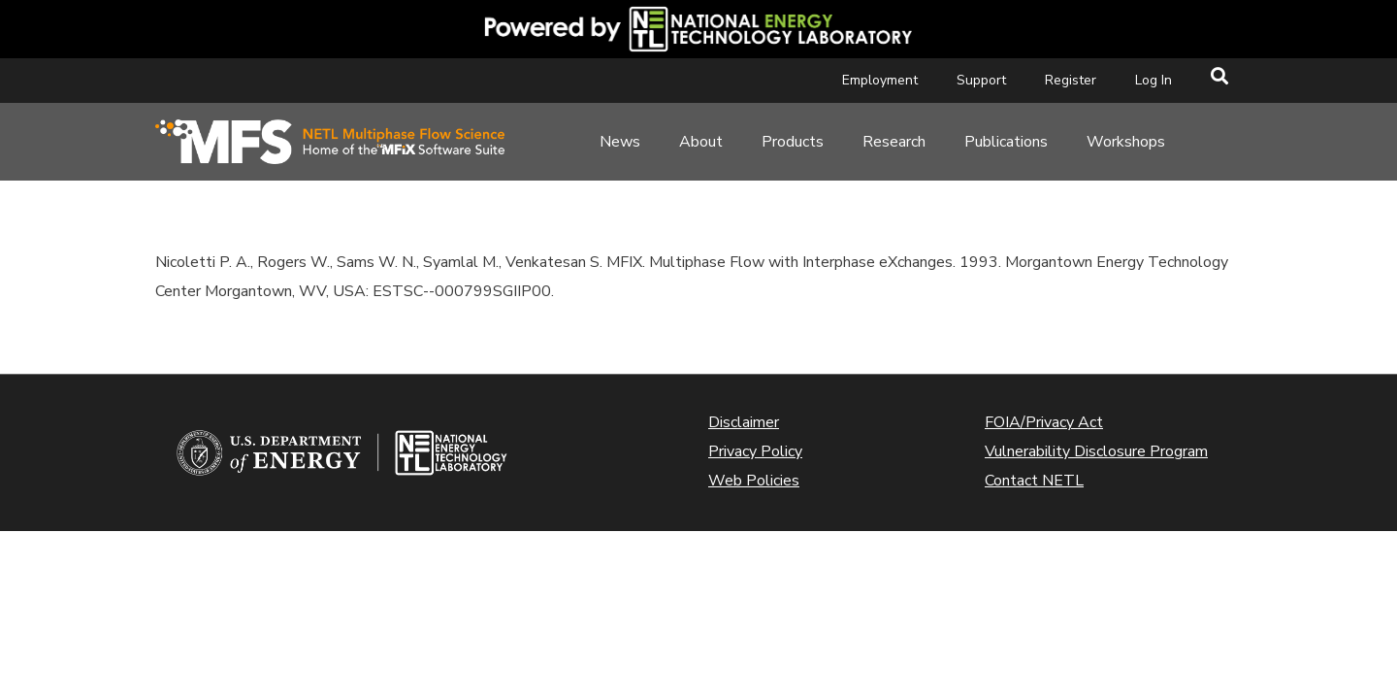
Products (793, 141)
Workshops (1126, 141)
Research (894, 141)
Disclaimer (743, 422)
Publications (1006, 141)
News (620, 141)
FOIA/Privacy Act (1044, 422)
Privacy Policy (755, 451)
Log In (1153, 80)
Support (981, 80)
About (701, 141)
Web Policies (753, 480)
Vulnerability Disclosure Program (1096, 451)
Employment (880, 80)
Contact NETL (1034, 480)
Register (1070, 80)
